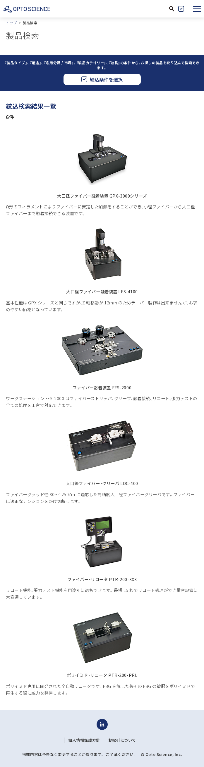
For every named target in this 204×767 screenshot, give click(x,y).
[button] (197, 8)
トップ (11, 22)
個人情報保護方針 (84, 740)
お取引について (122, 740)
